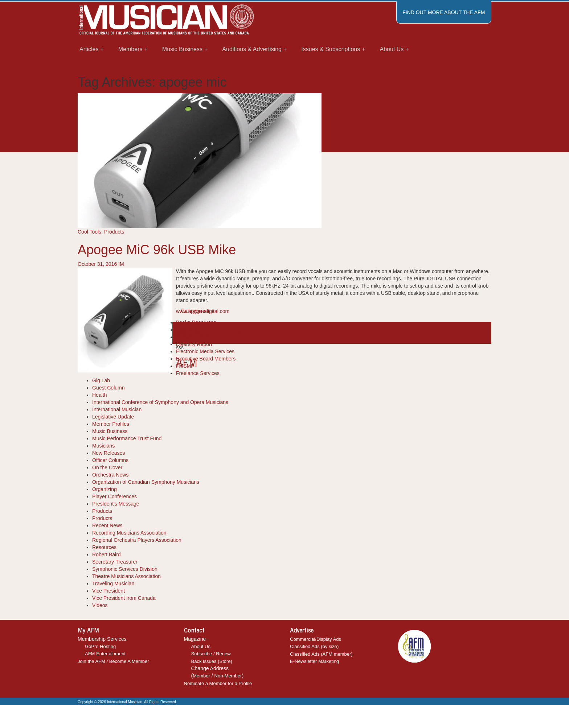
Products (114, 232)
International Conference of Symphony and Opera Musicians (160, 402)
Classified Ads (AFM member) (321, 654)
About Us (200, 646)
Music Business (109, 431)
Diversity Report (194, 344)
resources (259, 333)
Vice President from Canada (124, 598)
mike (225, 333)
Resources (104, 547)
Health (99, 395)
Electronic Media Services (205, 351)
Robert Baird (106, 554)
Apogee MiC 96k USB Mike (157, 249)
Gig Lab (101, 380)
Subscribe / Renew (211, 653)
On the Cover (107, 467)
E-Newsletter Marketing (314, 661)
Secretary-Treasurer (115, 562)
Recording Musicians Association (129, 533)
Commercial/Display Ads (315, 639)
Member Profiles (110, 424)
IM (121, 264)
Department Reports (199, 337)
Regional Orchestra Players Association (136, 540)
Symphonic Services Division (124, 569)
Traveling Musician (113, 583)
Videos (100, 605)
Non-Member (228, 676)
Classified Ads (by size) (314, 646)
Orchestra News (110, 475)
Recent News (107, 525)
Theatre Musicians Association (126, 576)
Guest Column (108, 388)
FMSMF (185, 366)
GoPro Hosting (100, 646)
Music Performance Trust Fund (126, 438)
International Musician (117, 409)
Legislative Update (113, 417)
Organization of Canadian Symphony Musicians (145, 482)
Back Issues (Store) (211, 661)
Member (201, 676)
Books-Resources (196, 322)
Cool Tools (89, 232)
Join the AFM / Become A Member (113, 661)
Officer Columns (110, 460)
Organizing (104, 489)
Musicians (103, 446)
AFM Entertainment (105, 653)
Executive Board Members (206, 359)
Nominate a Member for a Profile (218, 683)
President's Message (115, 504)
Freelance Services (198, 373)
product (239, 333)
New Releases (108, 453)
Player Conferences (114, 496)
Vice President (108, 591)
